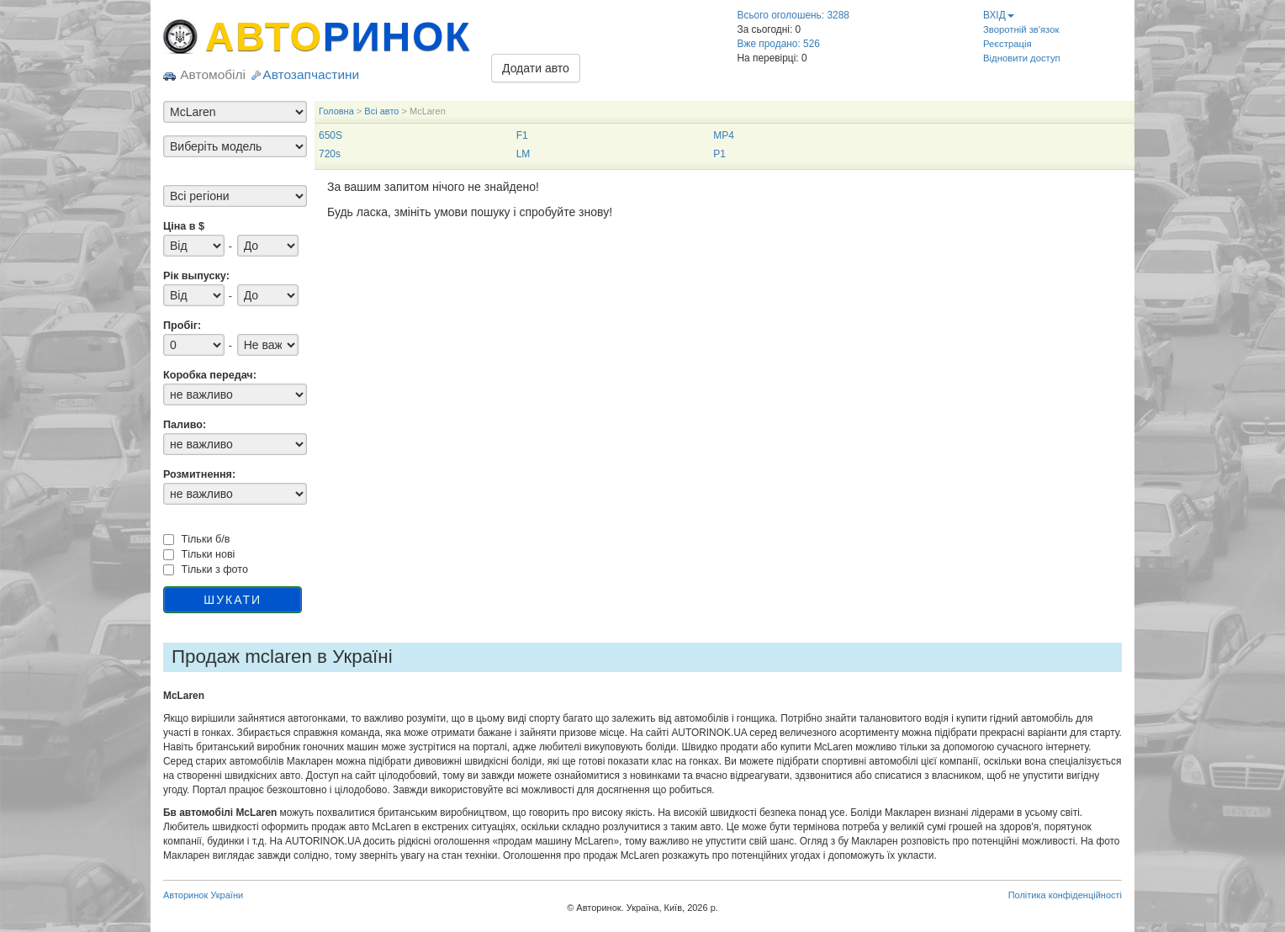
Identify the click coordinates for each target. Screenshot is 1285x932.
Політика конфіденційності (1065, 895)
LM (523, 154)
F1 (522, 135)
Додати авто (535, 68)
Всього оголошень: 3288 (793, 15)
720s (330, 154)
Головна (336, 111)
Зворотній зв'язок (1021, 29)
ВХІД (998, 15)
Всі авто (381, 111)
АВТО (338, 36)
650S (330, 135)
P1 (719, 154)
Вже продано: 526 (779, 44)
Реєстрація (1007, 44)
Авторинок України (203, 895)
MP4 (723, 135)
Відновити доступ (1021, 58)
